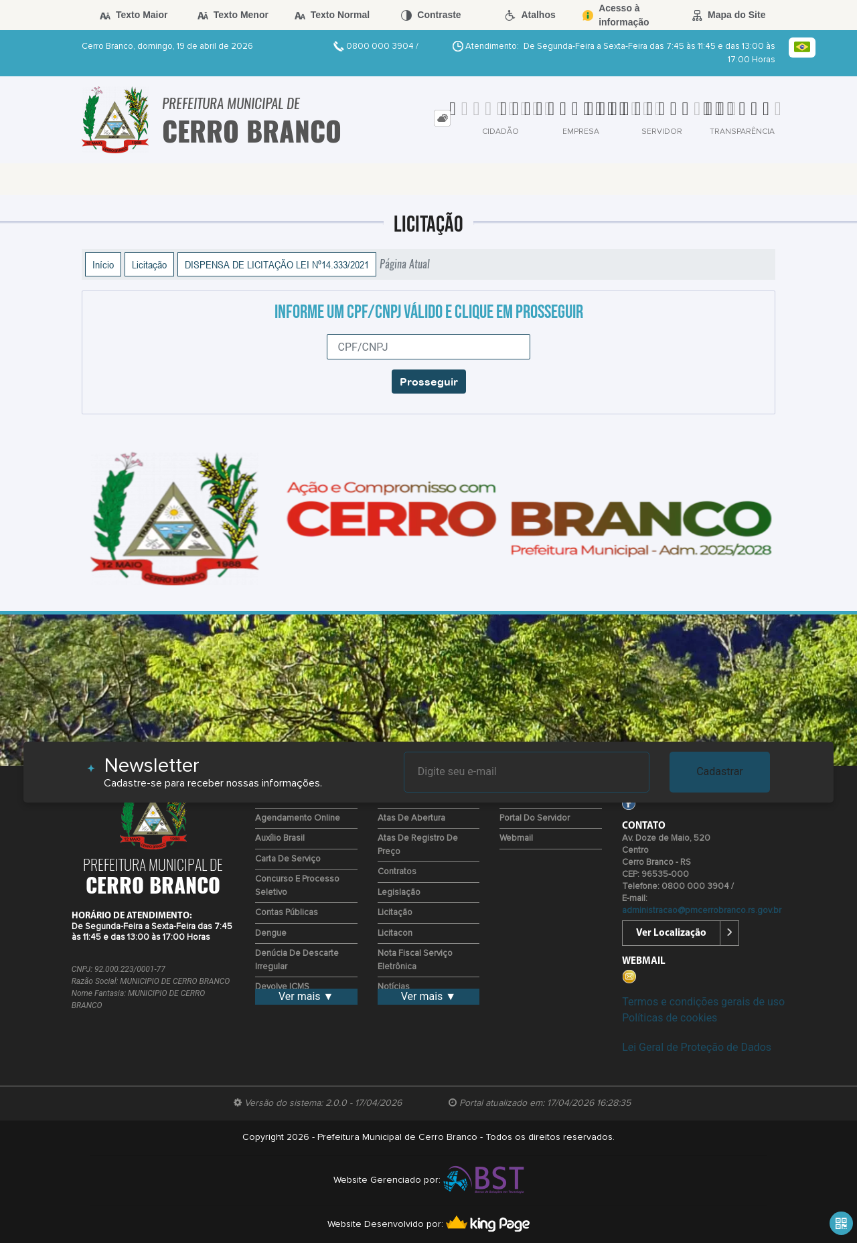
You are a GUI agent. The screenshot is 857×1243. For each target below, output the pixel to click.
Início (103, 264)
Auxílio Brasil (280, 838)
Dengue (271, 933)
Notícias (394, 987)
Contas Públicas (286, 912)
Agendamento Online (297, 818)
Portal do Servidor (534, 818)
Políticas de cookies (669, 1017)
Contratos (397, 871)
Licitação (149, 264)
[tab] (442, 118)
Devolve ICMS (282, 987)
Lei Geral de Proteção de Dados (696, 1047)
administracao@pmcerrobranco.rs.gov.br (701, 910)
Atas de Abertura (411, 818)
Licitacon (395, 933)
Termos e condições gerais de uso (703, 1001)
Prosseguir (429, 382)
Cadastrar (719, 771)
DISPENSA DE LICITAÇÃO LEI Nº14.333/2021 (277, 264)
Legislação (399, 892)
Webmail (516, 838)
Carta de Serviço (288, 859)
